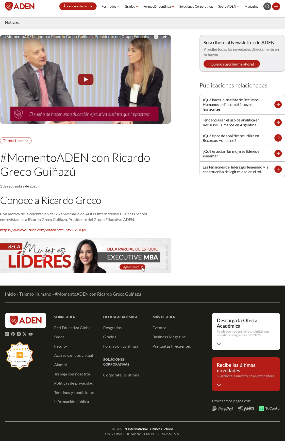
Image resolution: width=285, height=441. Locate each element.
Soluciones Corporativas (196, 6)
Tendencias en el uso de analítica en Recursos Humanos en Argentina (231, 122)
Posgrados (108, 6)
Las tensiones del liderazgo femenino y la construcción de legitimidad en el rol (235, 169)
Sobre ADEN (227, 6)
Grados (130, 6)
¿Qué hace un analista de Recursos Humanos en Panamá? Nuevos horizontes (231, 104)
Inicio (10, 294)
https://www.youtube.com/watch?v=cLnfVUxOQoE (43, 229)
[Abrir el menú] (276, 6)
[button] (78, 6)
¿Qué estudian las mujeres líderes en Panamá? (232, 153)
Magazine (251, 6)
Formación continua (157, 6)
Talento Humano (15, 140)
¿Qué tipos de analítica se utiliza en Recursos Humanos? (231, 138)
